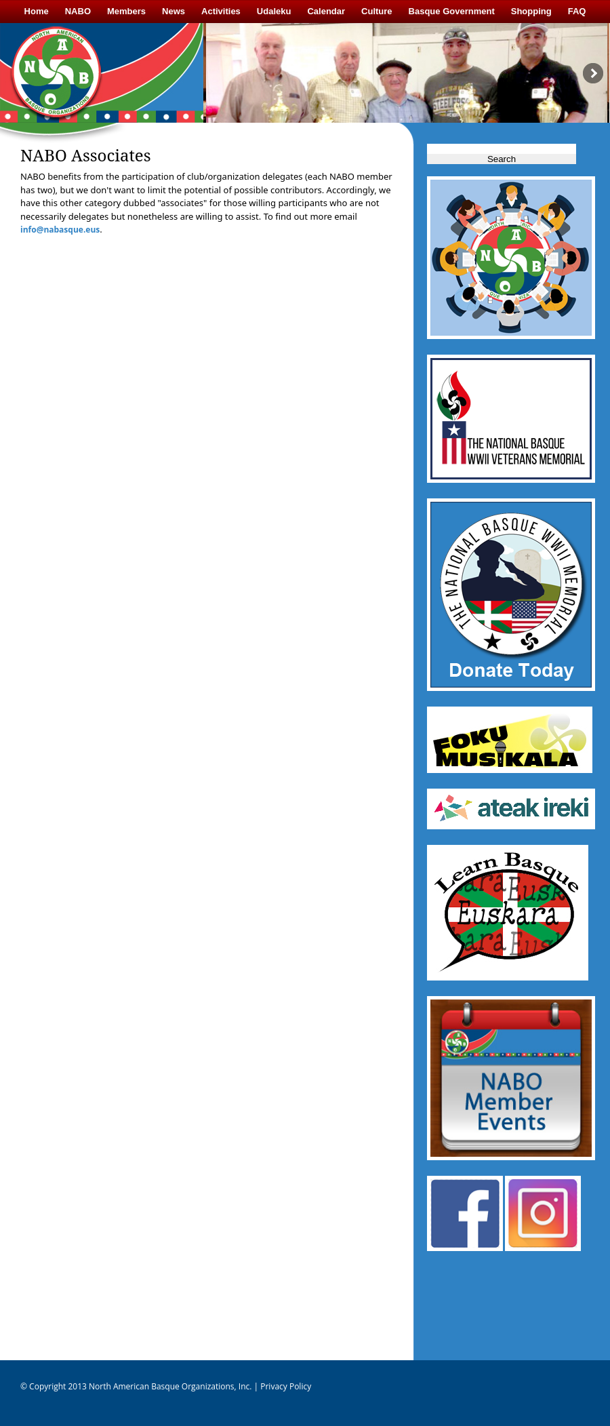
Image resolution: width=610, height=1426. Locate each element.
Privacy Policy (284, 1386)
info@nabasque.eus (60, 229)
